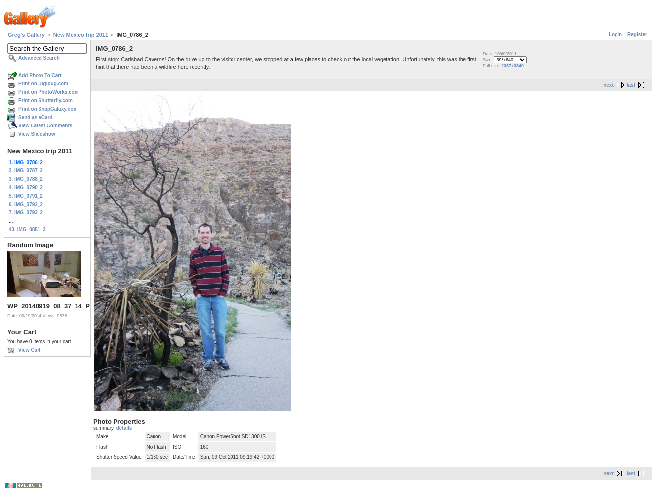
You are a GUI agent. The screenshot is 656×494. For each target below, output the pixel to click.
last (631, 85)
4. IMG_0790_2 (26, 187)
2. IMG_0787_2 (26, 170)
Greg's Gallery (26, 35)
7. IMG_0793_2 (26, 212)
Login (615, 34)
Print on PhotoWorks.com (48, 92)
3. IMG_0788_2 (26, 179)
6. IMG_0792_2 (26, 204)
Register (637, 34)
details (124, 428)
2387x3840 (513, 65)
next (608, 85)
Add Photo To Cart (40, 75)
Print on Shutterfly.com (45, 100)
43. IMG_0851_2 (27, 229)
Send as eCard (35, 117)
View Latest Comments (45, 125)
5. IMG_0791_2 (26, 196)
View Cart (29, 350)
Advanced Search (39, 58)
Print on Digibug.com (43, 83)
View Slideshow (36, 134)
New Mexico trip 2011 (80, 35)
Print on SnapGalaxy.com (47, 109)
